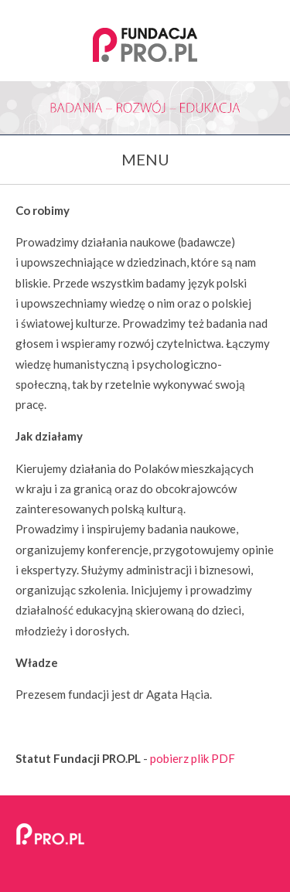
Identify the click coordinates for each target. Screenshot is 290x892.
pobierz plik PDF (192, 758)
